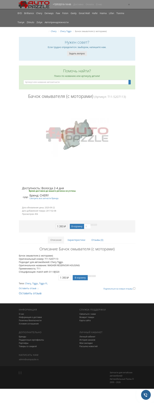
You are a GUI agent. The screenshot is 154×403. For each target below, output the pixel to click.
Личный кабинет (88, 336)
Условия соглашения (29, 323)
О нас (99, 4)
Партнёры (23, 343)
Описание (56, 239)
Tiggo (35, 283)
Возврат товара (87, 317)
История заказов (87, 339)
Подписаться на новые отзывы (118, 288)
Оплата (90, 4)
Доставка (78, 4)
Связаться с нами (88, 314)
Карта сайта (85, 320)
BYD (20, 13)
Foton (65, 13)
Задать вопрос (77, 53)
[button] (129, 4)
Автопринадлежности (57, 22)
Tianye (21, 22)
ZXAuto (30, 22)
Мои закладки (86, 343)
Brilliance (29, 13)
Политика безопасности (30, 320)
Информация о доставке (30, 317)
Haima (103, 13)
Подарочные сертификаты (31, 339)
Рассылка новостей (89, 346)
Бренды (22, 336)
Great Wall (84, 13)
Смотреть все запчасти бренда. (44, 198)
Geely (73, 13)
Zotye (39, 22)
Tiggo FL (43, 283)
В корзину (76, 226)
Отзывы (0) (97, 239)
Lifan (111, 13)
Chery (39, 13)
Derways (48, 13)
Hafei (94, 13)
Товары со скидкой (28, 346)
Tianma (120, 13)
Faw (58, 13)
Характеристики (76, 239)
